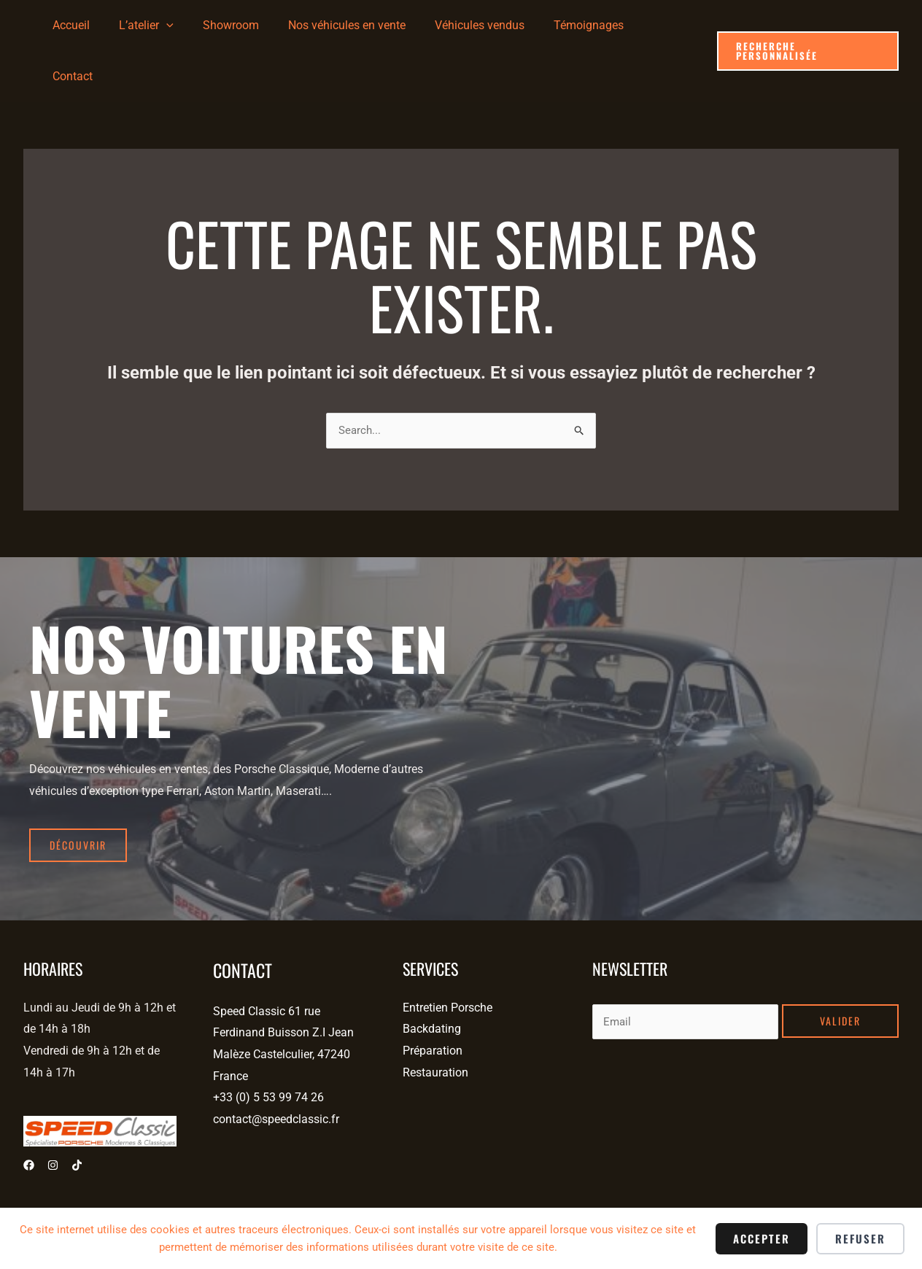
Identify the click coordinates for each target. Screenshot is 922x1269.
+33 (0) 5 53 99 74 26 (268, 1044)
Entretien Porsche (447, 954)
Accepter (761, 1238)
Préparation (432, 997)
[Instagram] (52, 1111)
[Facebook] (28, 1111)
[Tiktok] (76, 1111)
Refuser (860, 1238)
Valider (840, 966)
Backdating (432, 975)
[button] (807, 26)
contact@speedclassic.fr (276, 1065)
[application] (192, 25)
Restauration (435, 1018)
